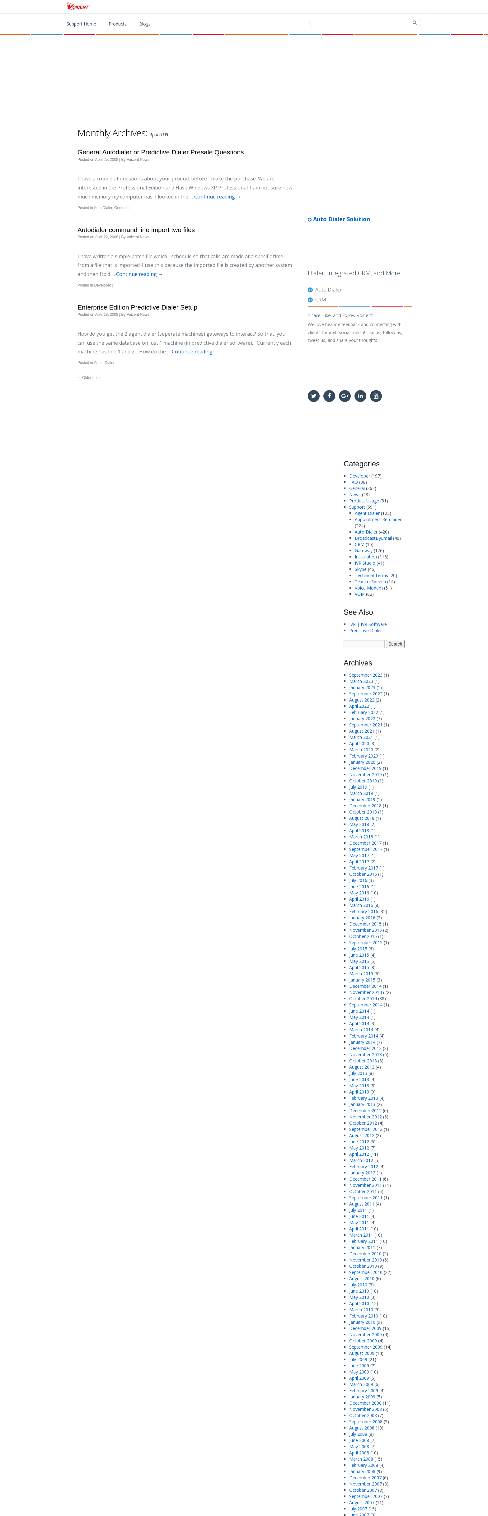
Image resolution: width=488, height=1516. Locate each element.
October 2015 (363, 936)
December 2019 (365, 768)
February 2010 (363, 1316)
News (355, 494)
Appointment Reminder (378, 519)
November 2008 (365, 1409)
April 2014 (359, 1023)
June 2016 (359, 886)
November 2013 (365, 1054)
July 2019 (358, 787)
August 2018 (361, 818)
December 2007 (365, 1478)
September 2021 (365, 725)
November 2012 (365, 1117)
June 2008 (359, 1440)
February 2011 (363, 1241)
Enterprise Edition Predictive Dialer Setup (137, 307)
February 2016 (363, 911)
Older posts (89, 378)
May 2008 (359, 1446)
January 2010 (362, 1322)
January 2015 (362, 980)
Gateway (364, 550)
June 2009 (359, 1366)
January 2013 (362, 1104)
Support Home (81, 24)
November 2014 (365, 992)
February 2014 (363, 1036)
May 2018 (359, 824)
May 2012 (359, 1148)
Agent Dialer (104, 363)
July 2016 (358, 880)
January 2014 (362, 1042)
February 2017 (363, 868)
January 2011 (362, 1247)
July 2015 (358, 949)
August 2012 (361, 1135)
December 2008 (365, 1403)
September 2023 (365, 675)
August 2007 (361, 1502)
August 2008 (361, 1428)
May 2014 (359, 1017)
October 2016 (363, 874)
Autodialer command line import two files (136, 229)
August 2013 (361, 1067)
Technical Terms (371, 575)
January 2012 (362, 1173)
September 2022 (365, 694)
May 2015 (359, 961)
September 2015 (365, 942)
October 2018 (363, 812)
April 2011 (359, 1229)
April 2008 (359, 1453)
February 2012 (363, 1166)
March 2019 (361, 793)
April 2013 (359, 1092)
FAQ (353, 482)
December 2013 (365, 1048)
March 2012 (361, 1160)
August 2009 (361, 1353)
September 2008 (365, 1422)
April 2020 (359, 743)
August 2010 (361, 1278)
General (121, 208)
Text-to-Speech (370, 582)
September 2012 (365, 1129)
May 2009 (359, 1372)
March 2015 (361, 974)
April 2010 (359, 1303)
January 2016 (362, 918)
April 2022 (359, 706)
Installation (366, 557)
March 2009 (361, 1384)
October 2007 (363, 1490)
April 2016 (359, 899)
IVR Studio (365, 563)
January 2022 (362, 718)
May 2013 (359, 1086)
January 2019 (362, 799)
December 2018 (365, 806)
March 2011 (361, 1235)
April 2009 (359, 1378)
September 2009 (365, 1347)
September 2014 (365, 1005)
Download (332, 7)
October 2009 (363, 1341)
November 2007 (365, 1484)
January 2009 (362, 1397)
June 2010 (359, 1291)
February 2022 (363, 712)
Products (292, 7)
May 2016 (359, 893)
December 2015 (365, 924)
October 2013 (363, 1061)
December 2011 (365, 1179)
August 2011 (361, 1204)
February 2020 (363, 756)
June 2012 (359, 1142)
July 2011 (358, 1210)
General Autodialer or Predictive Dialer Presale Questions (160, 152)
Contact (370, 7)
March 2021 (361, 737)
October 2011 (363, 1191)
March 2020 (361, 750)
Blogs (145, 24)
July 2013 (358, 1073)
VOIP (360, 594)
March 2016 (361, 905)
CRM (320, 299)
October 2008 (363, 1415)
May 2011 (359, 1222)
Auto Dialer (103, 208)
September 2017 (365, 849)
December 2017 (365, 843)
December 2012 (365, 1110)
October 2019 (363, 781)
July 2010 (358, 1285)
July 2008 (358, 1434)
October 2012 (363, 1123)
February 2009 (363, 1390)
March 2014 (361, 1030)
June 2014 (359, 1011)
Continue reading (217, 196)
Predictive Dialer (365, 630)
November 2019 (365, 774)
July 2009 (358, 1359)
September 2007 (365, 1496)
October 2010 (363, 1266)
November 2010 (365, 1260)
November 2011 (365, 1185)
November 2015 (365, 930)
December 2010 (365, 1254)
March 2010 (361, 1310)
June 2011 (359, 1216)
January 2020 (362, 762)
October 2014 (363, 998)
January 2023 (362, 687)
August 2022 (361, 700)
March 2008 (361, 1459)
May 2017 (359, 855)
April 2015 (359, 967)
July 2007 (358, 1509)
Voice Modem (369, 588)
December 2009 (365, 1328)
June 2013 (359, 1079)
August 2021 (361, 731)
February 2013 (363, 1098)
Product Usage (364, 501)
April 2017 (359, 862)
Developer (102, 285)
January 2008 (362, 1471)
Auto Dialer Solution (339, 219)
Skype (361, 569)
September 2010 (365, 1272)
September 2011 (365, 1198)
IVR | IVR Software (368, 624)
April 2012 (359, 1154)
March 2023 (361, 681)
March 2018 (361, 837)
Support (405, 7)
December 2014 (365, 986)
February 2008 (363, 1465)
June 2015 (359, 955)
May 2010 (359, 1297)
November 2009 (365, 1334)
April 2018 (359, 830)
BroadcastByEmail (373, 538)
